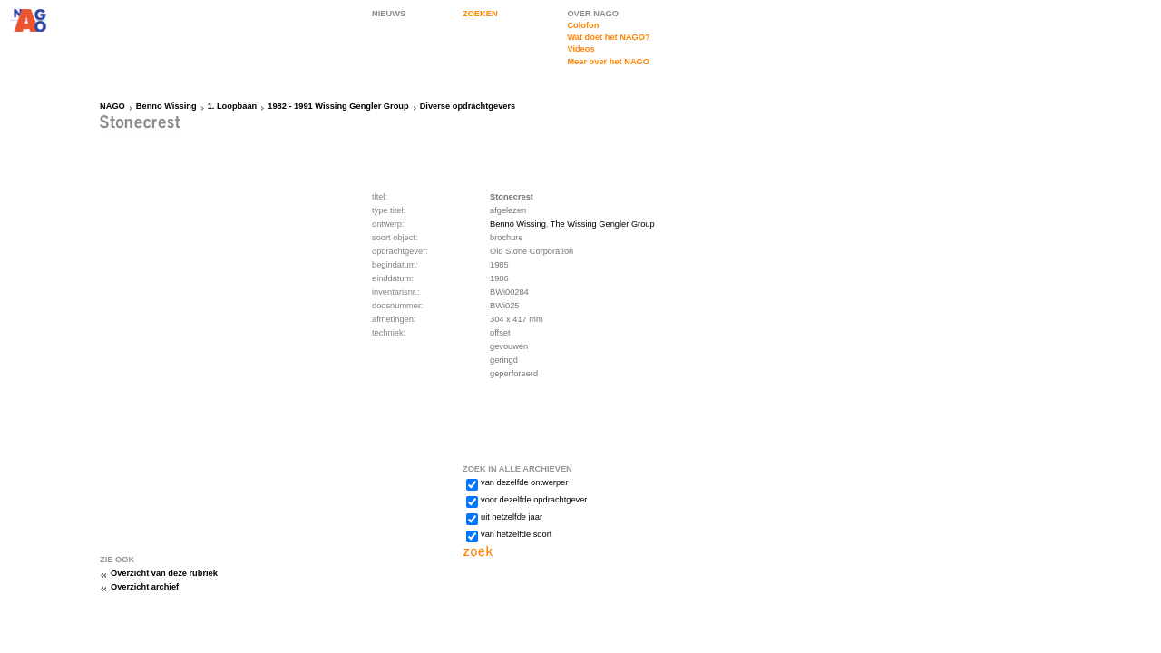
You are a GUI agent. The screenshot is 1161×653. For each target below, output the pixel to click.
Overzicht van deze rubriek (164, 573)
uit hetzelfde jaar (511, 516)
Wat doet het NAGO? (608, 37)
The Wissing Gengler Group (603, 224)
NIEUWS (388, 13)
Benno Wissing (166, 106)
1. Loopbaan (233, 106)
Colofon (583, 25)
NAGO (112, 106)
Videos (580, 49)
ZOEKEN (480, 13)
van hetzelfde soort (516, 534)
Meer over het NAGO (608, 61)
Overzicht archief (145, 586)
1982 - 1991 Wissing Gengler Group (338, 106)
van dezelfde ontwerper (524, 482)
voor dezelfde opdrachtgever (534, 499)
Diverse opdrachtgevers (468, 106)
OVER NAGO (593, 13)
